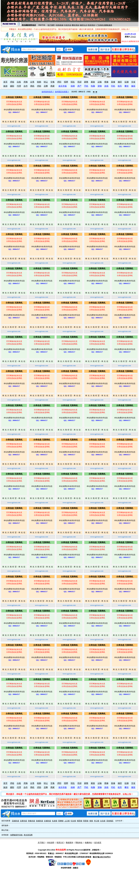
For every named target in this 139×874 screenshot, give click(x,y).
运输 (100, 82)
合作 (26, 86)
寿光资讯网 (28, 835)
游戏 (106, 86)
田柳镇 (61, 821)
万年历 (133, 37)
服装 (133, 86)
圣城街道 (15, 821)
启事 (46, 86)
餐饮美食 (75, 25)
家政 (93, 82)
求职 (59, 82)
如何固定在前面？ (62, 92)
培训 (79, 82)
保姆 (73, 86)
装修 (113, 82)
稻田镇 (79, 821)
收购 (39, 82)
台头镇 (102, 821)
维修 (106, 82)
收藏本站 (88, 843)
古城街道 (47, 821)
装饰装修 (59, 25)
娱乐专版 (63, 86)
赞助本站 (78, 843)
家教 (86, 82)
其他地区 (109, 821)
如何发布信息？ (48, 92)
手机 (86, 86)
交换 (52, 82)
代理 (19, 86)
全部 (59, 50)
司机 (113, 86)
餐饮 (127, 86)
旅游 (5, 86)
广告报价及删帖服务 (104, 25)
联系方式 (60, 843)
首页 (5, 82)
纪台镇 (73, 821)
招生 (73, 82)
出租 (19, 82)
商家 (52, 86)
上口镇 (67, 821)
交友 (133, 82)
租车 (120, 86)
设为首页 (97, 843)
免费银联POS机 (16, 835)
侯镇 (91, 821)
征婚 (127, 82)
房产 (79, 86)
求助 (39, 86)
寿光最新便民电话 (29, 25)
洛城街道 (39, 821)
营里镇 (85, 821)
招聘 (66, 82)
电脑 (93, 86)
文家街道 (23, 821)
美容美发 (91, 25)
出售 (32, 82)
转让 (46, 82)
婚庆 (120, 82)
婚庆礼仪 (83, 25)
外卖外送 (67, 25)
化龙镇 (54, 821)
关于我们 (41, 843)
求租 (12, 82)
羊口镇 (96, 821)
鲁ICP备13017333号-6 (101, 857)
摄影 (12, 86)
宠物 (100, 86)
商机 (32, 86)
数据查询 (69, 843)
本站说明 (50, 843)
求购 (26, 82)
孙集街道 (31, 821)
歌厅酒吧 (51, 25)
